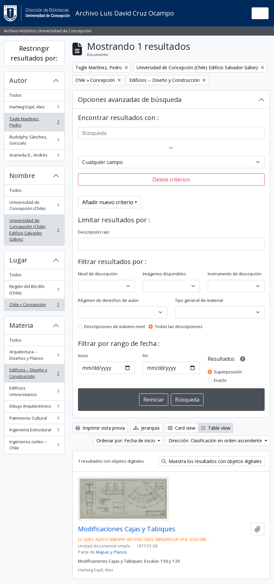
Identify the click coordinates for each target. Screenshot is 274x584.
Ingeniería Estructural (34, 431)
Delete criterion (171, 179)
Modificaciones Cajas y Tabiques (126, 529)
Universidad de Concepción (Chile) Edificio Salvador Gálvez (34, 229)
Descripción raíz (93, 232)
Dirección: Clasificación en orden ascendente (216, 440)
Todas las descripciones (179, 326)
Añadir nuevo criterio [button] (107, 202)
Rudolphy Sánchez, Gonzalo (34, 140)
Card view (181, 428)
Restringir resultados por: (34, 53)
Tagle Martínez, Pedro (34, 122)
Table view (215, 428)
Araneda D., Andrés (34, 156)
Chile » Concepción (34, 306)
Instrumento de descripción (234, 274)
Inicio (83, 355)
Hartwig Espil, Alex (34, 108)
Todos (15, 95)
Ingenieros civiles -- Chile (34, 445)
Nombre (22, 175)
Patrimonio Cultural (34, 419)
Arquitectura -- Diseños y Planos (34, 355)
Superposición (228, 372)
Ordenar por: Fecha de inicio (126, 440)
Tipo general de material (199, 300)
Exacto (220, 380)
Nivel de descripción (97, 274)
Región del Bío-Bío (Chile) (34, 289)
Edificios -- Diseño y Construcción (34, 373)
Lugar (18, 260)
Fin (145, 355)
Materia (21, 325)
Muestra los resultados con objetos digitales (211, 461)
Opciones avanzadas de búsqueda (129, 99)
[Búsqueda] (171, 133)
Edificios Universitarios (34, 391)
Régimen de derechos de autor (108, 300)
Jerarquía (146, 428)
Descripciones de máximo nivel (114, 326)
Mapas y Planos (111, 552)
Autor (18, 80)
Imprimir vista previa (100, 428)
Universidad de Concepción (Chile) (34, 205)
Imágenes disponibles (164, 274)
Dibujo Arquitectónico (34, 407)
